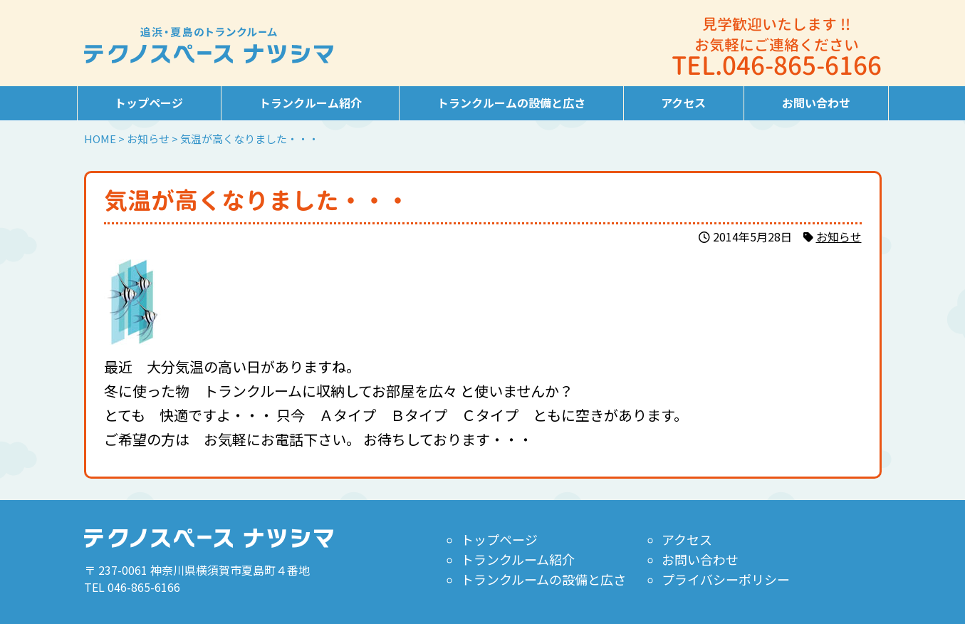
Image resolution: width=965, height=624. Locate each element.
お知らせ (839, 236)
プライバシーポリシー (725, 579)
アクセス (683, 102)
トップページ (149, 102)
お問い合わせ (816, 102)
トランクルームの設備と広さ (511, 102)
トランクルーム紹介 (310, 102)
